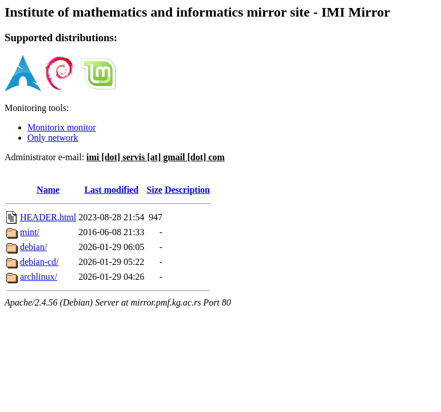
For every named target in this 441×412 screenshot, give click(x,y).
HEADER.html (48, 217)
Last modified (111, 190)
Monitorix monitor (61, 127)
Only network (52, 137)
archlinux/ (38, 277)
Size (154, 190)
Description (187, 190)
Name (48, 190)
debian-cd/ (39, 262)
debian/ (33, 247)
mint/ (29, 232)
